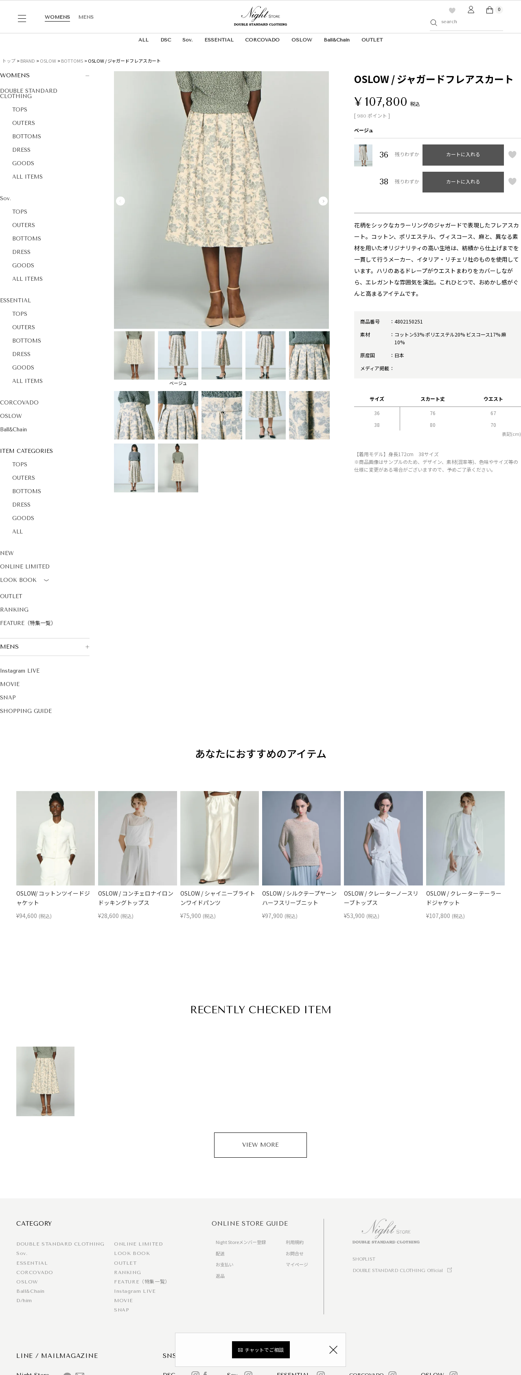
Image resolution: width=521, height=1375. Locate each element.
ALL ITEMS (27, 177)
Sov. (187, 40)
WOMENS (57, 17)
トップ (8, 60)
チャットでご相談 (264, 1351)
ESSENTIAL (219, 40)
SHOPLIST (363, 1259)
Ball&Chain (337, 40)
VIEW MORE (260, 1144)
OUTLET (372, 40)
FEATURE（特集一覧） (28, 623)
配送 (220, 1253)
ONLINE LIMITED (25, 567)
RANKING (14, 610)
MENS (86, 17)
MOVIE (10, 684)
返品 (220, 1275)
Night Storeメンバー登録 (241, 1242)
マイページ (297, 1264)
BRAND (27, 60)
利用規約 (295, 1242)
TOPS (19, 110)
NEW (7, 553)
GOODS (23, 163)
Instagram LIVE (19, 671)
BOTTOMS (72, 60)
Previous (120, 201)
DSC (165, 40)
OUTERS (23, 123)
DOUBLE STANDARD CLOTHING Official (397, 1270)
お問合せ (295, 1253)
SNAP (8, 698)
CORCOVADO (262, 40)
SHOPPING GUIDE (26, 711)
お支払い (225, 1264)
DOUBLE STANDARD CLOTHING (28, 93)
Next (323, 201)
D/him (24, 1300)
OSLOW (301, 40)
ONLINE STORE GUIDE (250, 1223)
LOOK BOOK (26, 580)
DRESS (21, 150)
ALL (143, 40)
